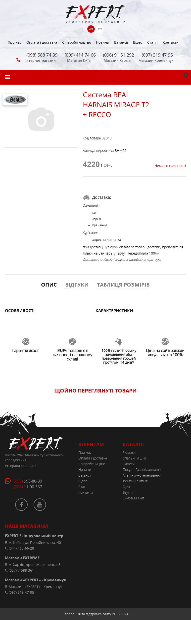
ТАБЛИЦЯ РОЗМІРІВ (123, 284)
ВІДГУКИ (77, 284)
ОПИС (49, 284)
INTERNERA (120, 614)
